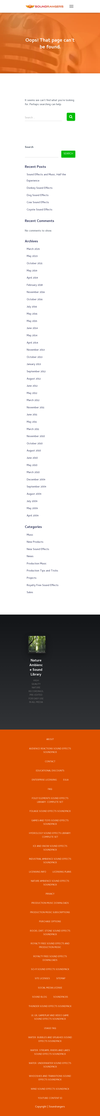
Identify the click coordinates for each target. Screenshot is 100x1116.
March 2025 (33, 249)
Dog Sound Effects (38, 195)
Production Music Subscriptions (50, 913)
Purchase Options (50, 922)
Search (29, 147)
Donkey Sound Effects (40, 188)
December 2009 (36, 480)
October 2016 (34, 300)
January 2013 (34, 364)
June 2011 (32, 415)
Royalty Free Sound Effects (43, 585)
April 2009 (33, 516)
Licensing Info (37, 872)
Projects (31, 578)
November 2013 (36, 350)
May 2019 (32, 271)
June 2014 (32, 328)
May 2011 (32, 422)
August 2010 (34, 451)
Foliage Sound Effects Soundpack (50, 811)
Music (30, 535)
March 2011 (33, 429)
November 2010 (36, 436)
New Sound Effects (38, 549)
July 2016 (32, 307)
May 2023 (32, 256)
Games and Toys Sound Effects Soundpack (50, 822)
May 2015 (32, 321)
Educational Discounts (50, 771)
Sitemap (60, 979)
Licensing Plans (62, 872)
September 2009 (36, 487)
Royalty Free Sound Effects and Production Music (50, 945)
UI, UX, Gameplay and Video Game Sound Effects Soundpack (50, 1017)
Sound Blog (39, 997)
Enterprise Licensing (44, 780)
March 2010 (33, 472)
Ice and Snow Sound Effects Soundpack (50, 848)
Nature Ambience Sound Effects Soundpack (50, 883)
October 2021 (34, 264)
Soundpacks (60, 997)
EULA (65, 780)
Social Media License (50, 988)
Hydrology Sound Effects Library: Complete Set (50, 835)
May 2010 (32, 465)
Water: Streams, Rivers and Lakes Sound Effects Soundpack (50, 1052)
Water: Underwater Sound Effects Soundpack (50, 1065)
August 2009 (34, 494)
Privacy (50, 894)
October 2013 (34, 357)
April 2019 (32, 278)
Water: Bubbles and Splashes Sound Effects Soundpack (50, 1039)
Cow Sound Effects (38, 202)
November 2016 (36, 292)
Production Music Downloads (50, 903)
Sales (30, 592)
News (30, 556)
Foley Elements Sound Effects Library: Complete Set (50, 800)
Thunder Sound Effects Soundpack (50, 1006)
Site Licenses (42, 979)
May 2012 (32, 393)
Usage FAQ (50, 1028)
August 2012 (34, 379)
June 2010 (32, 458)
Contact (50, 762)
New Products (35, 542)
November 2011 (35, 408)
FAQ (50, 789)
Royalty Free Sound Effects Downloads (50, 958)
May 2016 (32, 314)
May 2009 (32, 508)
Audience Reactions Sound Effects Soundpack (50, 750)
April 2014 (32, 343)
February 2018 (35, 285)
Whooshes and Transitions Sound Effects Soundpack (50, 1078)
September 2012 (36, 372)
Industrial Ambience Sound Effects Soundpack (50, 861)
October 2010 (35, 444)
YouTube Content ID (50, 1098)
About (50, 740)
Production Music (37, 564)
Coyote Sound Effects (39, 210)
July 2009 (32, 501)
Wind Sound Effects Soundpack (50, 1089)
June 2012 (32, 386)
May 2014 (32, 336)
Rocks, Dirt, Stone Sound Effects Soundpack (50, 933)
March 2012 (33, 400)
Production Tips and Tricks (42, 571)
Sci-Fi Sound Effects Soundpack (50, 970)
